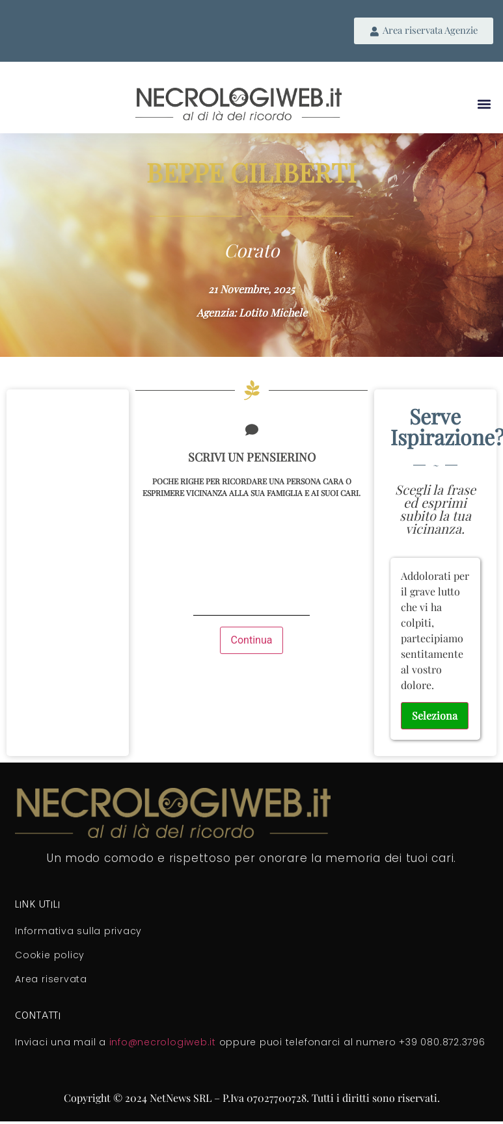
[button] (484, 103)
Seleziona (434, 715)
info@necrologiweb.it (162, 1042)
